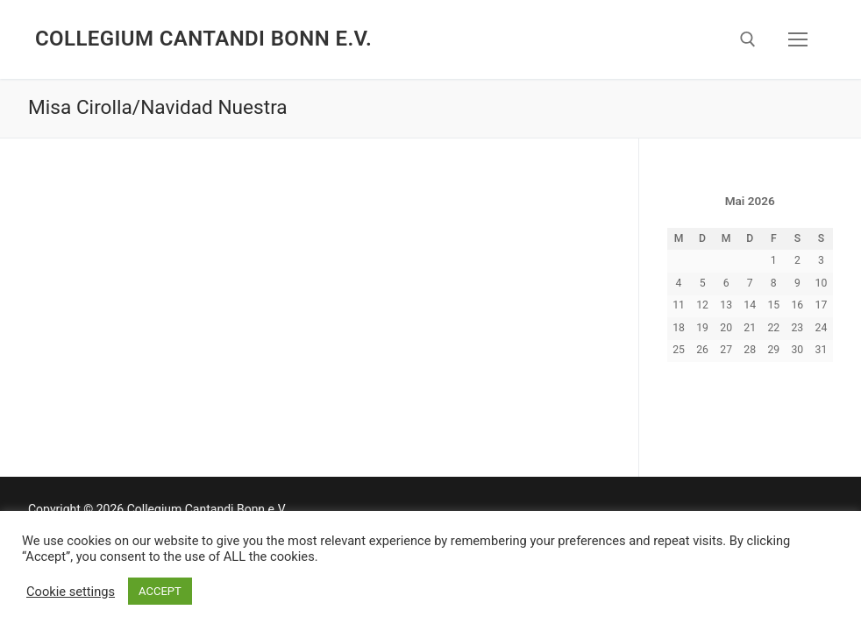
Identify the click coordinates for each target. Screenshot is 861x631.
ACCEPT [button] (160, 591)
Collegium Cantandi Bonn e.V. (203, 38)
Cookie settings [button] (70, 591)
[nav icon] (798, 39)
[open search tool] (748, 39)
